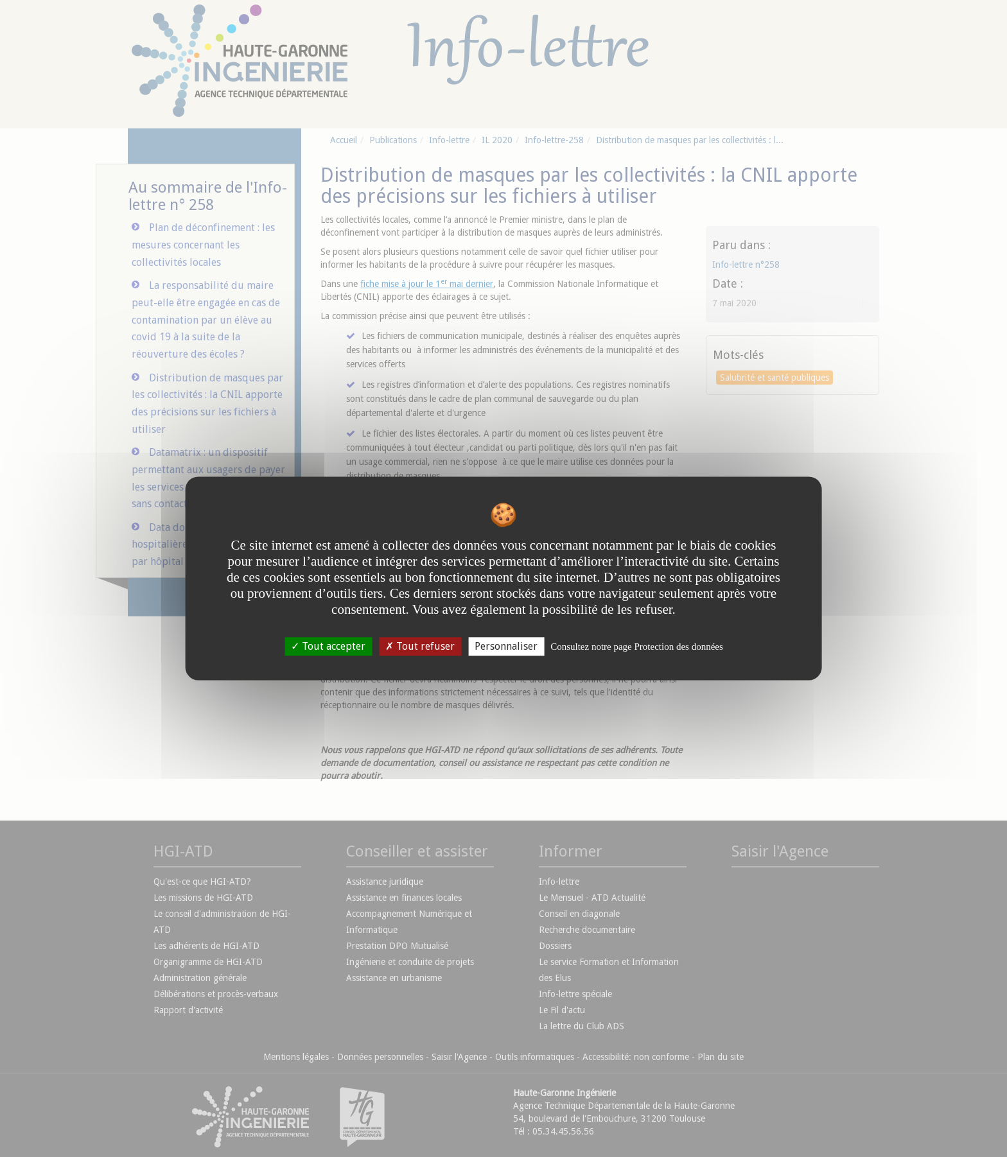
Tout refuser (420, 646)
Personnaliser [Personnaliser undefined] (506, 646)
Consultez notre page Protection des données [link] (636, 646)
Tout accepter (328, 646)
